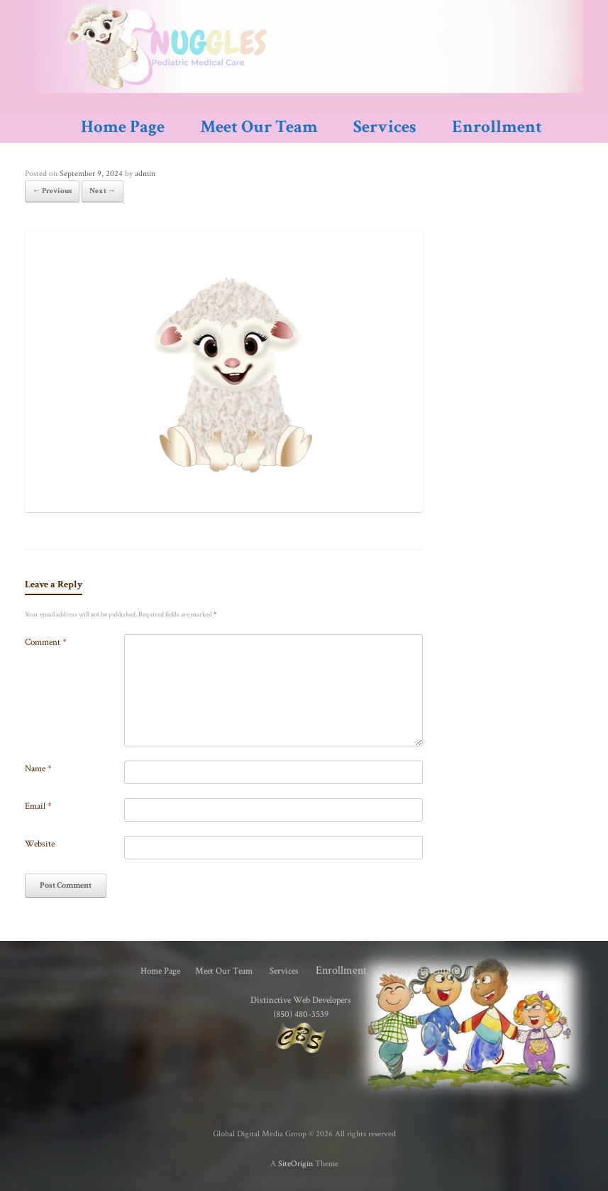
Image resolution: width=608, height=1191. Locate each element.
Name (38, 769)
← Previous (52, 191)
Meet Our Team (259, 126)
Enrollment (497, 126)
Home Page (115, 126)
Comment (46, 642)
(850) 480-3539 (300, 1014)
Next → (102, 191)
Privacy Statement (419, 970)
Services (384, 126)
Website (40, 844)
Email (38, 806)
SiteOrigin (295, 1163)
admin (145, 173)
